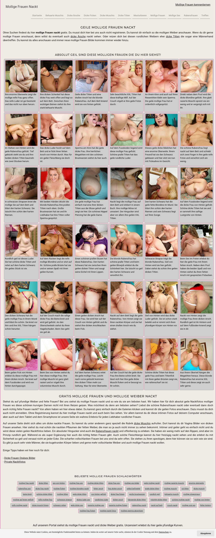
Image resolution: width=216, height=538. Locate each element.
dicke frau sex (114, 483)
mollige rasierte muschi (174, 483)
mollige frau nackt (26, 483)
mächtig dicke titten (159, 500)
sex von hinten (59, 483)
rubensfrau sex (24, 489)
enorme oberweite (196, 483)
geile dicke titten (79, 494)
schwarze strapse (64, 500)
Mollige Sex (174, 15)
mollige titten (62, 494)
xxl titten (185, 489)
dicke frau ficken (117, 494)
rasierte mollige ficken (118, 505)
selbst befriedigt (133, 489)
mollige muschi (170, 489)
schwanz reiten (59, 505)
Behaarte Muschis (54, 15)
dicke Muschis (142, 423)
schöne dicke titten (44, 494)
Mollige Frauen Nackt (22, 7)
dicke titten (43, 483)
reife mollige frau (45, 500)
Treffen (204, 15)
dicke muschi (199, 489)
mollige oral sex (188, 505)
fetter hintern (205, 505)
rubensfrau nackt (139, 505)
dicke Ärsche (78, 36)
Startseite (37, 15)
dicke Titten (173, 36)
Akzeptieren (205, 533)
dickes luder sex (83, 500)
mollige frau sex (76, 483)
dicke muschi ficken (40, 505)
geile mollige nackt (152, 483)
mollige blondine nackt (79, 489)
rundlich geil (155, 494)
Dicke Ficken (90, 15)
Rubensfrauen (191, 15)
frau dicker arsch (115, 489)
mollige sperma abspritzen (132, 511)
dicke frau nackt (42, 489)
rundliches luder (101, 500)
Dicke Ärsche (73, 15)
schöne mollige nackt (181, 500)
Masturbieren (140, 15)
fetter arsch (98, 489)
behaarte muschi (172, 494)
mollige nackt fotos (108, 511)
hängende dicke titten (137, 500)
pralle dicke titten (152, 489)
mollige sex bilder (132, 483)
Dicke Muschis (107, 15)
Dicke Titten (124, 15)
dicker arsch (118, 500)
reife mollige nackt (19, 505)
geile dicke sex (77, 505)
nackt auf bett (157, 505)
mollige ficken (59, 489)
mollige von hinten (202, 500)
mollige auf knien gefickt (23, 500)
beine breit (27, 494)
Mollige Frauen (157, 15)
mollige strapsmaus (191, 494)
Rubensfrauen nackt (107, 431)
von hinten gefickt (98, 494)
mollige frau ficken (87, 511)
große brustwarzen (137, 494)
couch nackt (172, 505)
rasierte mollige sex (96, 505)
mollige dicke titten (96, 483)
